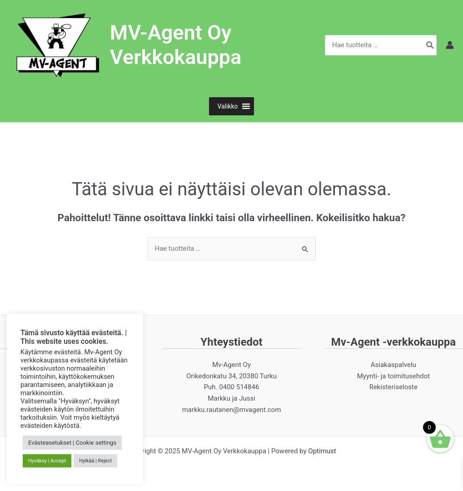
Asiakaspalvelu (393, 365)
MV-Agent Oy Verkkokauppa (175, 44)
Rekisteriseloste (393, 387)
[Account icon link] (450, 45)
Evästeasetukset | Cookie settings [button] (72, 442)
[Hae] (430, 45)
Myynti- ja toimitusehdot (393, 376)
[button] (227, 106)
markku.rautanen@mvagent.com (231, 410)
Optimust (322, 451)
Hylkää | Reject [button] (95, 461)
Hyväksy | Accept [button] (47, 461)
